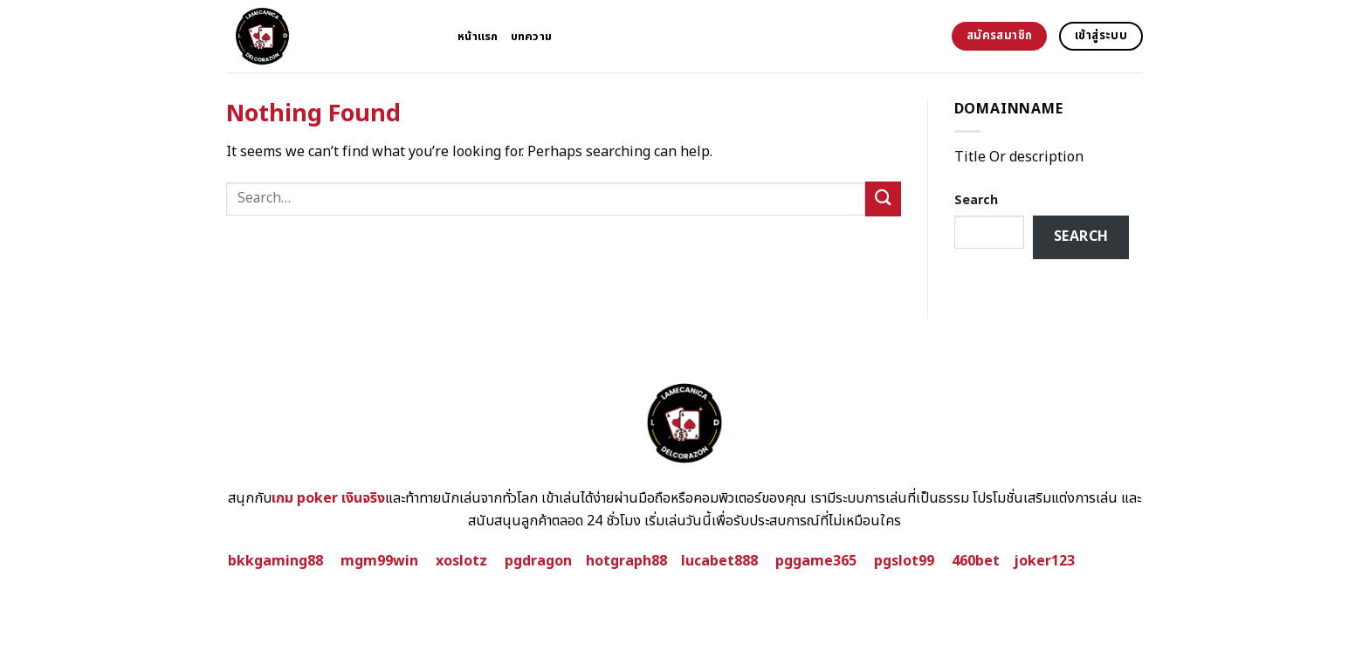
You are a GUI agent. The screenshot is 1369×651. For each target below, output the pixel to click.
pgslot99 (904, 561)
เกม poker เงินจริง (328, 498)
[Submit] (882, 199)
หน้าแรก (478, 36)
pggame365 (815, 561)
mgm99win (379, 561)
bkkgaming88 (275, 561)
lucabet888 (719, 561)
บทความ (532, 36)
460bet (976, 561)
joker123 (1044, 561)
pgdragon (538, 561)
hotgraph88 (626, 561)
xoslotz (461, 561)
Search (976, 200)
